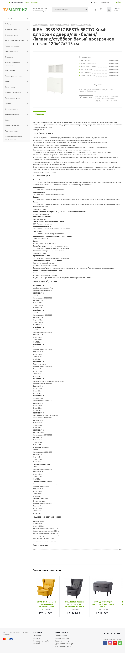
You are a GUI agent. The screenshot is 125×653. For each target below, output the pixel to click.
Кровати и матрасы (12, 46)
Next (120, 570)
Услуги (7, 120)
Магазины (36, 638)
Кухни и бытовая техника (14, 40)
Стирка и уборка (11, 51)
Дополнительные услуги (64, 644)
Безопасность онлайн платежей (41, 642)
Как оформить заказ (63, 646)
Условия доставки (62, 638)
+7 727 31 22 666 (17, 2)
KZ (117, 2)
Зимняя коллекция (12, 125)
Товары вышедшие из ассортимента (13, 138)
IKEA (10, 18)
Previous (116, 570)
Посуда (8, 103)
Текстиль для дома (12, 98)
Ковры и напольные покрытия (12, 64)
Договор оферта (61, 635)
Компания (37, 632)
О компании (37, 635)
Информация (61, 632)
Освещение (9, 57)
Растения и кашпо (12, 131)
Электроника (10, 70)
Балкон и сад (10, 87)
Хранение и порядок (12, 29)
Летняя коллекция (12, 114)
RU (120, 2)
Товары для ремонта (13, 92)
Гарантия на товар (62, 641)
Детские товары (11, 109)
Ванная (7, 81)
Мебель (8, 24)
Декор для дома (11, 35)
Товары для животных (13, 76)
